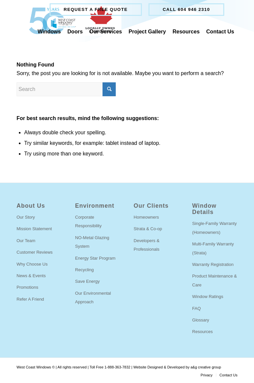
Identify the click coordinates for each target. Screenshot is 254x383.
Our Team (26, 240)
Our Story (26, 217)
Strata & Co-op (148, 228)
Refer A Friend (30, 299)
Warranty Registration (212, 264)
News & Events (31, 275)
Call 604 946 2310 (186, 9)
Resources (202, 331)
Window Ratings (207, 296)
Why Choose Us (32, 264)
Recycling (84, 269)
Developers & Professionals (146, 245)
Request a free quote (96, 9)
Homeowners (146, 217)
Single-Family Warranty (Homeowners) (214, 227)
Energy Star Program (95, 258)
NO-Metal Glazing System (92, 242)
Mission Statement (34, 228)
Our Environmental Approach (93, 297)
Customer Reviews (35, 252)
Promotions (27, 287)
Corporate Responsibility (88, 221)
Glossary (200, 320)
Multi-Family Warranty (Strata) (213, 248)
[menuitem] (96, 9)
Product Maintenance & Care (214, 280)
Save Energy (87, 281)
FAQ (196, 308)
